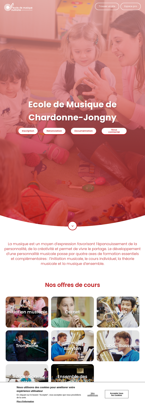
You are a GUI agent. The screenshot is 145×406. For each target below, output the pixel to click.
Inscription (28, 131)
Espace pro (130, 6)
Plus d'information (25, 401)
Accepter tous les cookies (116, 394)
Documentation (84, 131)
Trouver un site (107, 6)
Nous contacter (114, 131)
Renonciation (54, 131)
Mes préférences (92, 394)
